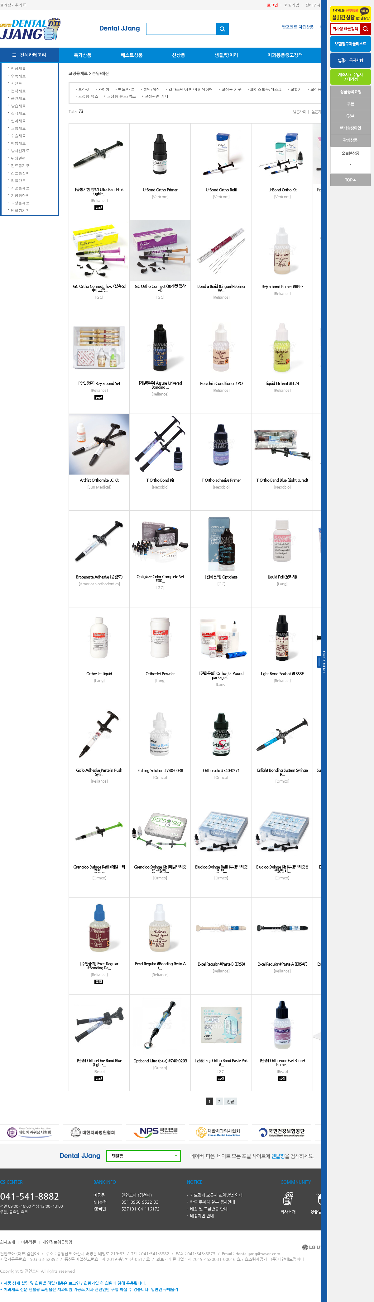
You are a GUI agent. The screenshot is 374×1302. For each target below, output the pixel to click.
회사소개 (7, 1242)
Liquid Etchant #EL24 (282, 383)
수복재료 (18, 75)
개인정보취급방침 (57, 1242)
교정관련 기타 (156, 96)
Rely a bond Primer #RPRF (282, 286)
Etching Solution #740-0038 (160, 770)
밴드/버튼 (126, 89)
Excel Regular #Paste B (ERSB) (221, 964)
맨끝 (230, 1102)
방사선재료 (20, 150)
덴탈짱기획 (20, 210)
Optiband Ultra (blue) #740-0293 (160, 1061)
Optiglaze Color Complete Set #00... (160, 578)
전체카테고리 (33, 55)
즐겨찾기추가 (11, 4)
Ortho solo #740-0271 (221, 770)
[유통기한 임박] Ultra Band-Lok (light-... (99, 191)
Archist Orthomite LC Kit (99, 480)
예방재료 (18, 143)
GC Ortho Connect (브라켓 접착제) (160, 288)
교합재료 (18, 128)
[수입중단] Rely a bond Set (99, 383)
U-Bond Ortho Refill (221, 190)
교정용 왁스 (88, 96)
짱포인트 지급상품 (298, 27)
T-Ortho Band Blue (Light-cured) (282, 480)
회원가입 (291, 4)
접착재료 (18, 90)
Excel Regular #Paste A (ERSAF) (282, 964)
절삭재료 (18, 113)
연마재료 (18, 120)
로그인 (272, 4)
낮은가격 (299, 112)
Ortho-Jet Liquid (99, 674)
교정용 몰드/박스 (121, 96)
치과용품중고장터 (285, 55)
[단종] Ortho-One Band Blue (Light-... (99, 1062)
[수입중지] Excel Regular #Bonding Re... (99, 966)
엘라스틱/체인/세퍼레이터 (191, 89)
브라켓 (83, 89)
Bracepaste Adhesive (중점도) (99, 577)
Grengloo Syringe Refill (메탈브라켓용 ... (99, 869)
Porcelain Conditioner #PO (221, 383)
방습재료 (18, 105)
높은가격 (318, 112)
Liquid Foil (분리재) (282, 577)
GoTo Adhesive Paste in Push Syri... (99, 772)
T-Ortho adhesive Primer (221, 480)
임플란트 (18, 180)
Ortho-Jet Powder (160, 674)
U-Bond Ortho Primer (160, 190)
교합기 (296, 89)
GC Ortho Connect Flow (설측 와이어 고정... (99, 288)
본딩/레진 (151, 89)
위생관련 (18, 158)
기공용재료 (20, 187)
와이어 (103, 89)
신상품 (178, 55)
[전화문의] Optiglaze (221, 577)
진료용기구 (20, 165)
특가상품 (82, 55)
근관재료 (18, 98)
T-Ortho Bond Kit (160, 480)
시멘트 (16, 83)
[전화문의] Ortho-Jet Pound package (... (221, 675)
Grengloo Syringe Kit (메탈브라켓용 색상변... (160, 869)
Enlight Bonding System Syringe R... (282, 772)
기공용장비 (20, 195)
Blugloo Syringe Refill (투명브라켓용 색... (221, 869)
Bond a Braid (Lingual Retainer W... (221, 288)
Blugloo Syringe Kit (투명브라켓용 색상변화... (282, 869)
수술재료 (18, 135)
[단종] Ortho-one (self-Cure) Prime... (282, 1062)
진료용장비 (20, 173)
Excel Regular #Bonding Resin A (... (160, 966)
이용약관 (28, 1242)
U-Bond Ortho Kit (282, 190)
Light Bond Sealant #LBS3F (282, 674)
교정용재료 (20, 202)
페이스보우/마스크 (266, 89)
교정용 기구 (232, 89)
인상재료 (18, 68)
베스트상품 (132, 55)
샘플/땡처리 (226, 55)
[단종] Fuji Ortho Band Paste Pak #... (221, 1062)
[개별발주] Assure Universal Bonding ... (160, 385)
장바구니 (312, 4)
